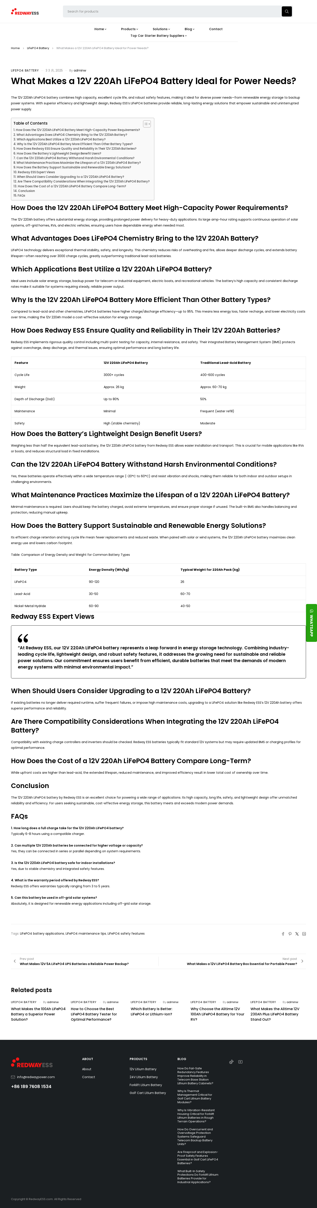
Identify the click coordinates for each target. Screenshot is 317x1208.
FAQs (21, 195)
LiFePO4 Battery (38, 48)
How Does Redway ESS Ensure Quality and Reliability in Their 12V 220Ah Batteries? (76, 149)
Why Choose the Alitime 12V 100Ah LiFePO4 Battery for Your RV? (217, 1014)
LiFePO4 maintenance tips (86, 933)
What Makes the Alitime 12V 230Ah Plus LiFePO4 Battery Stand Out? (275, 1014)
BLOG (181, 1059)
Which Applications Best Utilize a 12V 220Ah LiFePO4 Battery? (61, 139)
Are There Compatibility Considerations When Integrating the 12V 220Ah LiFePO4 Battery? (84, 181)
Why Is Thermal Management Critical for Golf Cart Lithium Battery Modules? (194, 1096)
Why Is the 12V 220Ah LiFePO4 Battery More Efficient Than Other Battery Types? (75, 144)
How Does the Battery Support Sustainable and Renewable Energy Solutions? (74, 167)
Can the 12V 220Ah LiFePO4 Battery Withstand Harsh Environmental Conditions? (76, 158)
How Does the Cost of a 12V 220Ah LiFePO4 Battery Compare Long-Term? (72, 186)
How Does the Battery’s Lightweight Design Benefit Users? (59, 153)
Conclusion (26, 191)
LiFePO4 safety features (126, 933)
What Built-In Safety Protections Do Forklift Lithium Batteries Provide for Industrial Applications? (197, 1176)
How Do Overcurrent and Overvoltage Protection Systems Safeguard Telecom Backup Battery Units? (195, 1136)
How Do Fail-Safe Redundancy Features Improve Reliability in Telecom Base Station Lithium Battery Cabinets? (195, 1075)
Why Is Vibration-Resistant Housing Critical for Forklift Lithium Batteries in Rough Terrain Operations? (196, 1115)
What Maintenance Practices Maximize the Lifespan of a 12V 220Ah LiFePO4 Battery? (79, 163)
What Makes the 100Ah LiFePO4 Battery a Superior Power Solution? (38, 1014)
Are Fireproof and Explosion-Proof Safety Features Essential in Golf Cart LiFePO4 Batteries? (197, 1157)
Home (15, 48)
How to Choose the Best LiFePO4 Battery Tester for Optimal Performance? (94, 1014)
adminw (80, 70)
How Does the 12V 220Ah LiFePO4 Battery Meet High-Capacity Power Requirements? (78, 130)
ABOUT (87, 1059)
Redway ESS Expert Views (36, 172)
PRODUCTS (138, 1059)
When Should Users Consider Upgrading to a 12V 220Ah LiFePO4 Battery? (70, 177)
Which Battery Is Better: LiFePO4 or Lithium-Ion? (151, 1011)
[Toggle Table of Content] (145, 124)
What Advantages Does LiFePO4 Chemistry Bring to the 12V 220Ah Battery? (72, 135)
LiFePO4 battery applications (42, 933)
